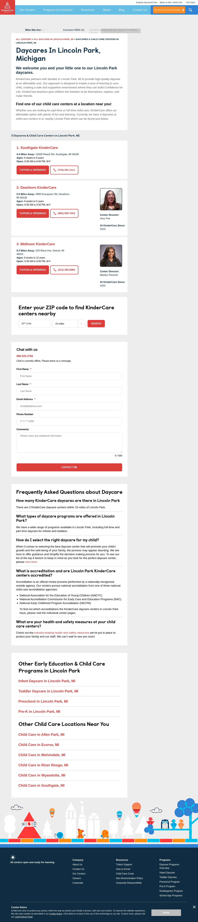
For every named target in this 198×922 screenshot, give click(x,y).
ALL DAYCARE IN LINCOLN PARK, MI (53, 39)
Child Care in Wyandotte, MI (41, 775)
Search (96, 323)
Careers (77, 878)
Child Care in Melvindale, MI (41, 755)
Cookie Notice (55, 914)
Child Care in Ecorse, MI (38, 745)
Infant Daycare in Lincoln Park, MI (46, 681)
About (106, 9)
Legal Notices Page (24, 917)
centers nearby (167, 9)
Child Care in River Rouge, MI (43, 765)
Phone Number (69, 419)
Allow (166, 912)
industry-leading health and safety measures (61, 632)
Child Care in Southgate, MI (41, 785)
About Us (77, 864)
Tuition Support (124, 864)
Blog (121, 9)
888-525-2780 (25, 356)
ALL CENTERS (23, 39)
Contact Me (69, 467)
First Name (69, 374)
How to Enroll (123, 869)
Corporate (78, 883)
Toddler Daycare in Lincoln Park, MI (48, 691)
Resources (87, 9)
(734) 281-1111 (64, 170)
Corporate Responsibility (129, 883)
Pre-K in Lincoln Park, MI (39, 711)
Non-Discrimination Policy (129, 878)
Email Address (69, 404)
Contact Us (140, 9)
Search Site (190, 11)
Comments (23, 429)
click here (31, 561)
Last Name (69, 389)
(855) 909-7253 (64, 213)
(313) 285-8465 (64, 269)
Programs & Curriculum (57, 9)
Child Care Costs (125, 873)
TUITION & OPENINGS (33, 170)
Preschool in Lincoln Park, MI (43, 701)
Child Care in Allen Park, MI (41, 735)
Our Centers (27, 9)
